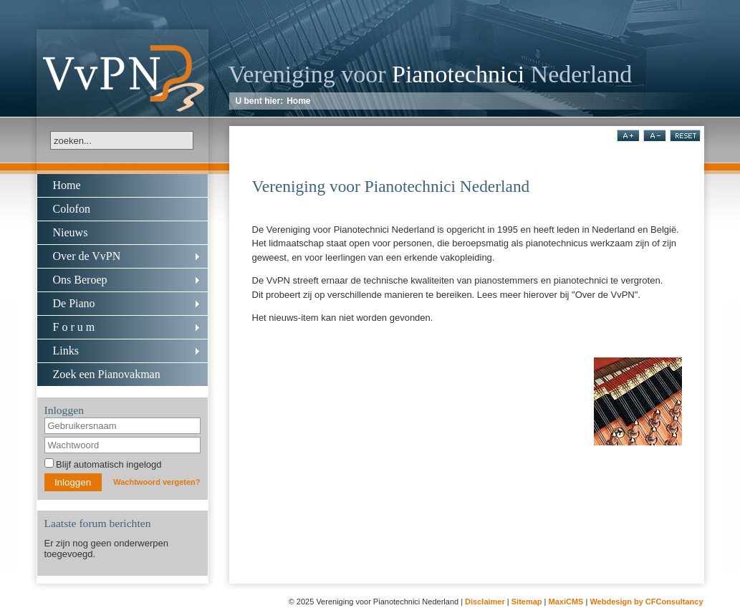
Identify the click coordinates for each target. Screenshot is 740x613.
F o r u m (74, 327)
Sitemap (526, 601)
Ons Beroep (80, 280)
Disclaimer (485, 601)
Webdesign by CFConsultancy (646, 601)
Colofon (71, 209)
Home (298, 101)
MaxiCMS (566, 601)
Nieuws (70, 232)
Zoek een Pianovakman (106, 374)
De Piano (74, 303)
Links (66, 350)
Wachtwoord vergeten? (156, 482)
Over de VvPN (87, 256)
